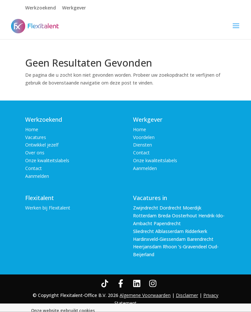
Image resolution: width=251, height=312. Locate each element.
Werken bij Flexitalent (47, 208)
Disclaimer (187, 295)
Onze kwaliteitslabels (47, 160)
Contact (33, 168)
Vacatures (35, 137)
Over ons (34, 152)
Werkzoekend (40, 8)
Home (31, 129)
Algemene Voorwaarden (145, 295)
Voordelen (144, 137)
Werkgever (74, 8)
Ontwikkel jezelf (42, 145)
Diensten (142, 145)
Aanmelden (37, 176)
